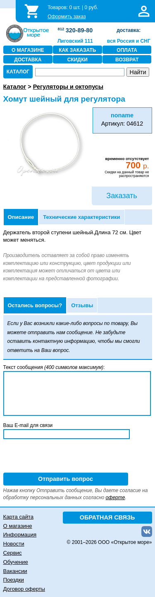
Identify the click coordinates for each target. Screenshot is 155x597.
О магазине (17, 526)
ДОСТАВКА (27, 60)
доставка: (129, 30)
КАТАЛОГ (18, 72)
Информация (20, 534)
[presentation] (66, 456)
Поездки (13, 580)
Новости (13, 544)
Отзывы (82, 305)
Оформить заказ (67, 16)
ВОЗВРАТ (126, 60)
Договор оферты (24, 589)
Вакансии (15, 571)
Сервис (12, 553)
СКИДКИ (77, 60)
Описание (21, 217)
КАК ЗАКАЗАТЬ (77, 50)
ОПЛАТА (127, 50)
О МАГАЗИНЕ (28, 50)
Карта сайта (18, 517)
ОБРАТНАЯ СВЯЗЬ (107, 517)
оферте (115, 497)
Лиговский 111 (75, 41)
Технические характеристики (81, 217)
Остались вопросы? (35, 305)
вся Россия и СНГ (128, 41)
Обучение (15, 562)
